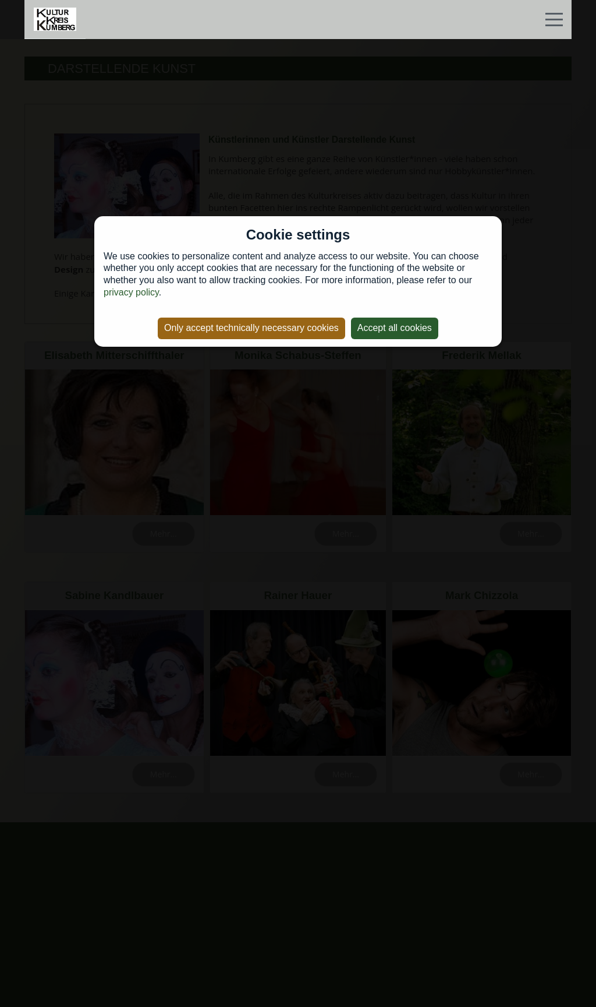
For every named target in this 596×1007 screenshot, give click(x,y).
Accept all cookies (394, 328)
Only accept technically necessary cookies (251, 328)
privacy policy (131, 292)
